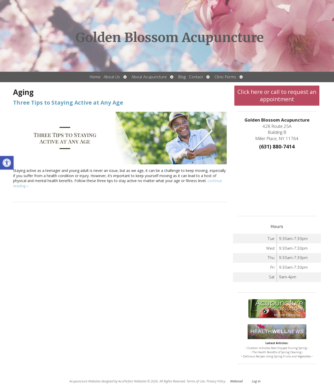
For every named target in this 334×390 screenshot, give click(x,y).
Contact (196, 77)
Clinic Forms (225, 77)
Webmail (236, 381)
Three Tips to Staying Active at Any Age (68, 102)
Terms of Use (196, 381)
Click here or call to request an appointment (276, 95)
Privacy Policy (215, 381)
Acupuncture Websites (84, 381)
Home (95, 77)
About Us (112, 77)
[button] (7, 163)
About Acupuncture (149, 77)
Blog (182, 77)
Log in (256, 381)
